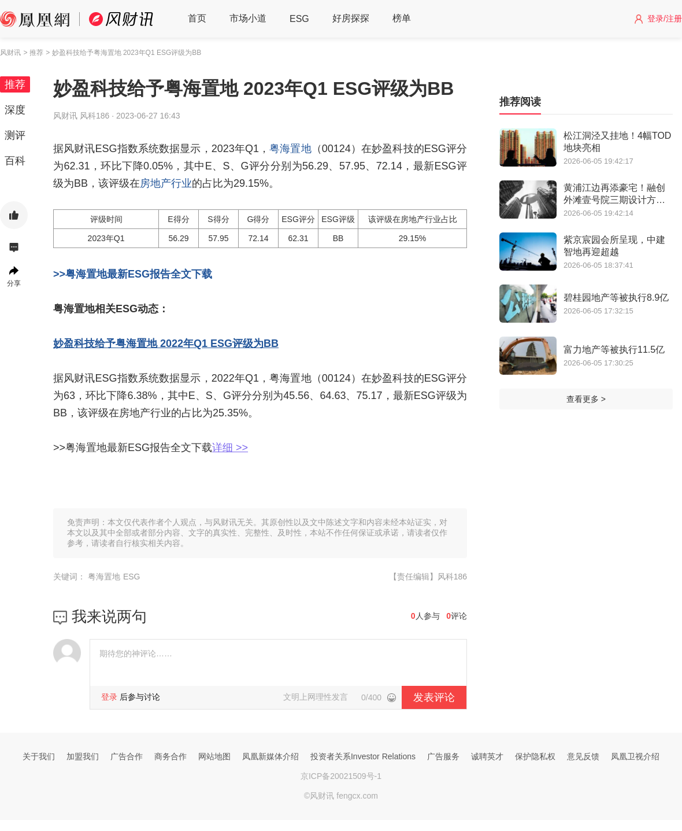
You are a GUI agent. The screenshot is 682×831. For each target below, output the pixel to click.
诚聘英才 (487, 756)
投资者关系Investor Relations (363, 756)
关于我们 (39, 756)
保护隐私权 (535, 756)
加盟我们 (82, 756)
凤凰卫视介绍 (635, 756)
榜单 (401, 18)
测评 (15, 135)
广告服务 (443, 756)
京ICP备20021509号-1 (341, 776)
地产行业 (171, 183)
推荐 (15, 84)
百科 (15, 161)
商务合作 (170, 756)
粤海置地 (290, 148)
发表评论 (434, 697)
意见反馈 (583, 756)
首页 (197, 18)
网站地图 (214, 756)
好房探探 (350, 18)
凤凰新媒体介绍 (270, 756)
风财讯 (10, 53)
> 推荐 (33, 53)
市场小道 (247, 18)
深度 (15, 110)
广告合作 (126, 756)
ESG (299, 19)
